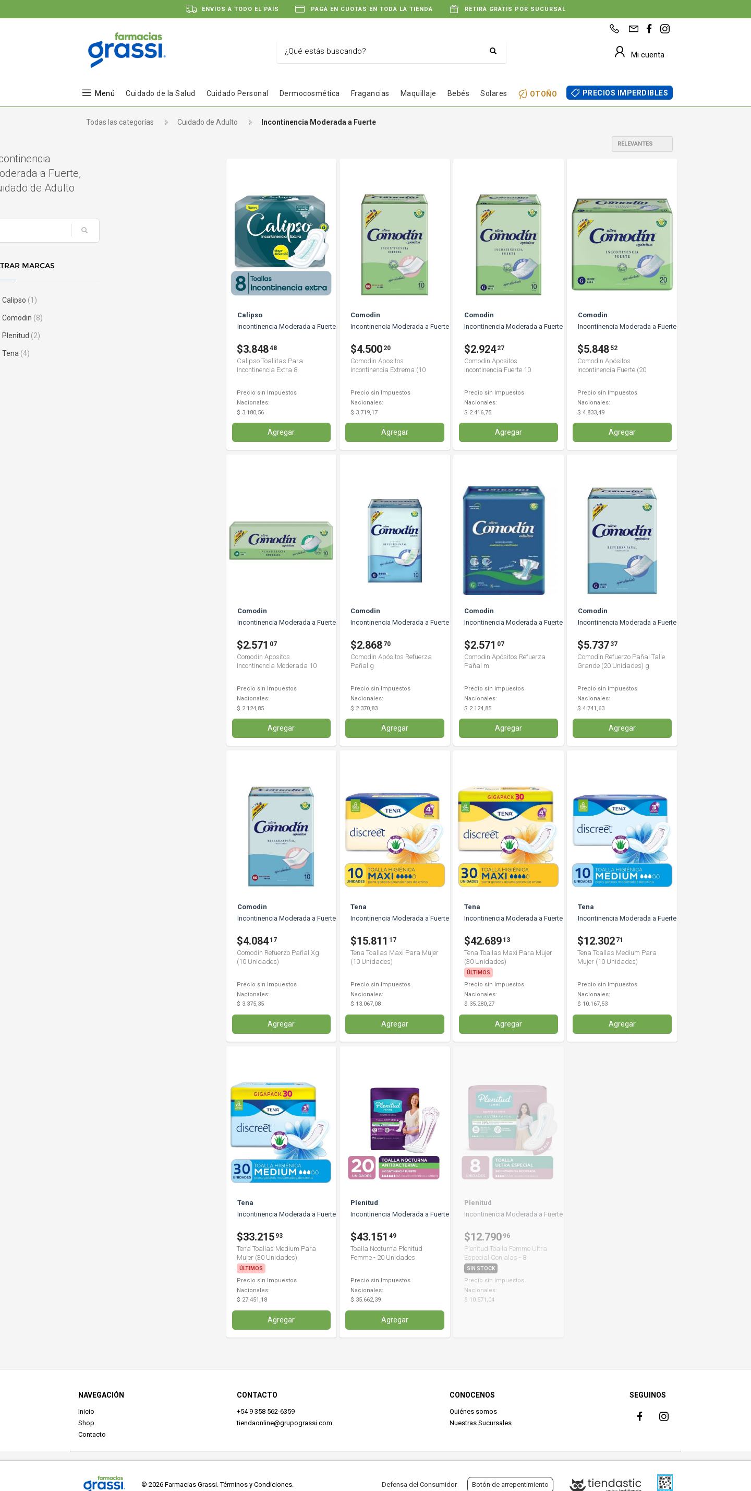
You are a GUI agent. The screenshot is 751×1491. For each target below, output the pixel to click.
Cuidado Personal (238, 93)
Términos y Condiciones (256, 1484)
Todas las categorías (120, 122)
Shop (86, 1422)
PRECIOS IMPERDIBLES (626, 93)
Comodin (110, 318)
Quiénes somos (473, 1410)
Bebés (458, 93)
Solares (493, 93)
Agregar (281, 432)
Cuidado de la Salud (161, 93)
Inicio (86, 1410)
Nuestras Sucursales (481, 1422)
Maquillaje (419, 93)
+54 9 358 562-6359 (266, 1410)
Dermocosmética (310, 93)
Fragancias (370, 93)
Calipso (107, 300)
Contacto (92, 1434)
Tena (103, 353)
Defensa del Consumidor (419, 1484)
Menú (105, 93)
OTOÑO (544, 94)
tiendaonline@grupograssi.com (284, 1422)
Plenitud (108, 335)
